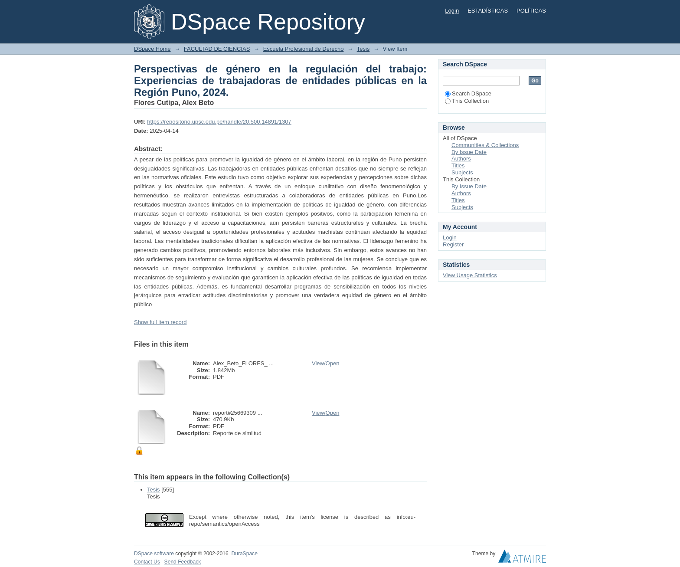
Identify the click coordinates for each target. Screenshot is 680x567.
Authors (461, 158)
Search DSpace (468, 93)
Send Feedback (182, 562)
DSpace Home (152, 49)
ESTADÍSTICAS (488, 10)
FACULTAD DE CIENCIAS (217, 49)
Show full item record (160, 322)
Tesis (363, 49)
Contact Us (147, 562)
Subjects (462, 172)
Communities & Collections (485, 145)
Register (453, 244)
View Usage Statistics (470, 275)
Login (452, 10)
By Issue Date (469, 152)
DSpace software (154, 554)
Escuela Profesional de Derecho (303, 49)
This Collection (467, 101)
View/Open (325, 363)
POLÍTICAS (531, 10)
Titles (458, 165)
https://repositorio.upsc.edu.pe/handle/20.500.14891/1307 (219, 121)
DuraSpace (244, 554)
